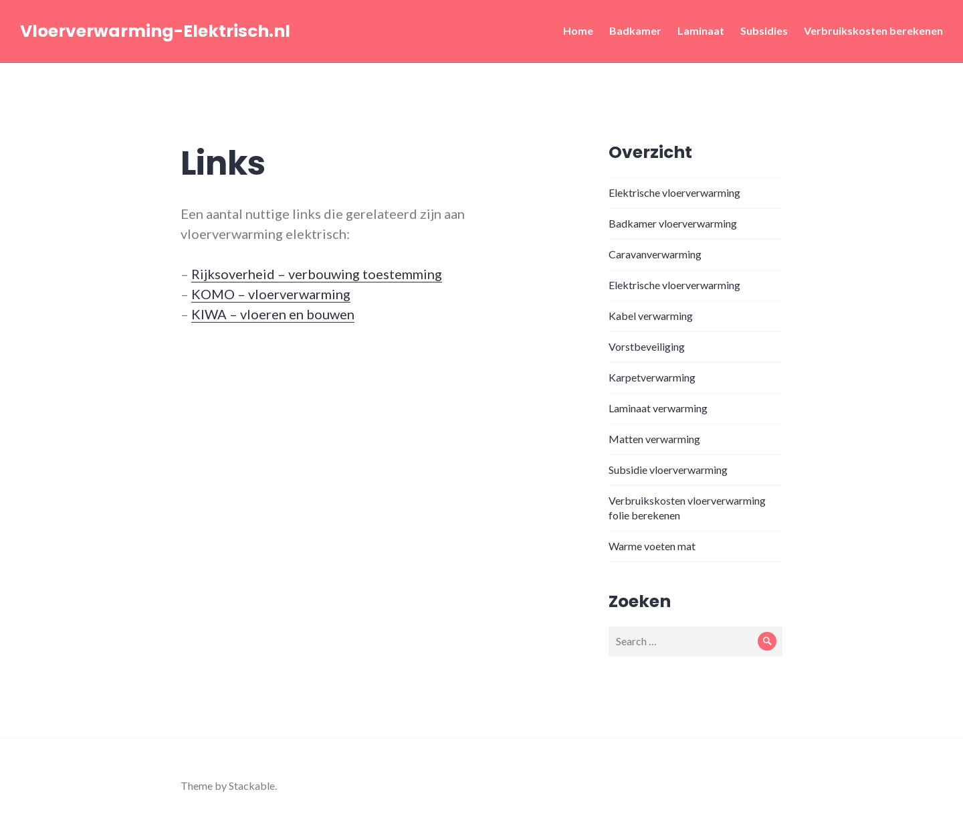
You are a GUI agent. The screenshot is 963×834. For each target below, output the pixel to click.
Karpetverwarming (652, 377)
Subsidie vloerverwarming (668, 469)
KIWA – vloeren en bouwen (272, 314)
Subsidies (764, 30)
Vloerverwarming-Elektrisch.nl (155, 31)
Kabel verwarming (651, 315)
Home (578, 30)
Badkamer (635, 30)
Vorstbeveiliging (647, 346)
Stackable (252, 785)
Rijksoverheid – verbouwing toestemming (316, 274)
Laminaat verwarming (658, 408)
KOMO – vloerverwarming (270, 294)
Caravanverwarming (655, 254)
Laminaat (700, 30)
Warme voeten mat (652, 545)
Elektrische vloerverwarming (674, 192)
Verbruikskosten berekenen (873, 30)
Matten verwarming (654, 438)
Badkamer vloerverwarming (673, 223)
